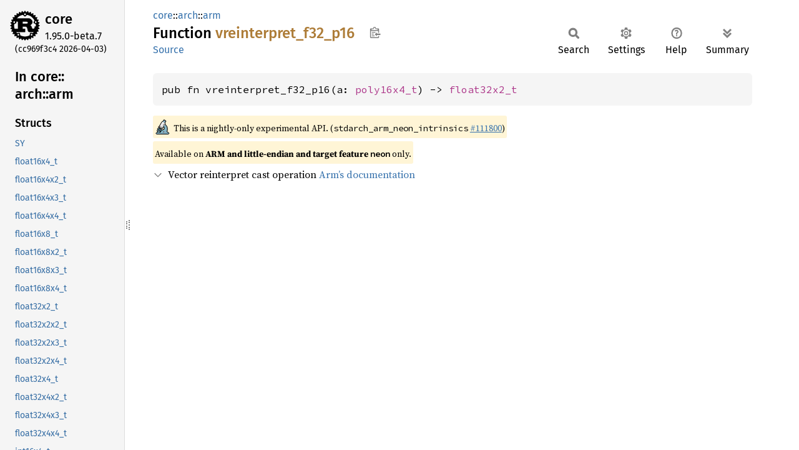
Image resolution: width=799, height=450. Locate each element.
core (58, 19)
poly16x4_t (386, 89)
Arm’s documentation (367, 174)
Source (168, 50)
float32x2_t (483, 89)
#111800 (486, 128)
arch (188, 15)
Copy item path (375, 32)
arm (212, 15)
